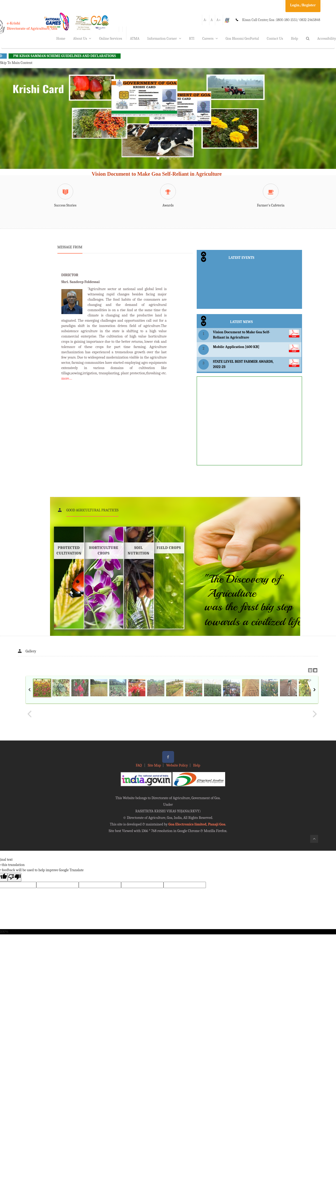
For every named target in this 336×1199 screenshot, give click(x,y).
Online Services (110, 38)
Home (60, 38)
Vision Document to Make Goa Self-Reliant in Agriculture (157, 174)
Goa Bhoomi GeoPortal (242, 38)
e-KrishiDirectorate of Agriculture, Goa (32, 26)
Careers (210, 38)
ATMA (134, 38)
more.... (66, 378)
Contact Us (275, 38)
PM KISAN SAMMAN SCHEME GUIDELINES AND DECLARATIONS (73, 56)
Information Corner (164, 38)
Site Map (154, 765)
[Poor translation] (14, 877)
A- (205, 20)
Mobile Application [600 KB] (236, 347)
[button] (25, 125)
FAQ (139, 765)
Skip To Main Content (16, 63)
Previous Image (29, 714)
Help (294, 38)
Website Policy (177, 765)
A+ (218, 20)
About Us (82, 38)
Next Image (314, 714)
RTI (192, 38)
